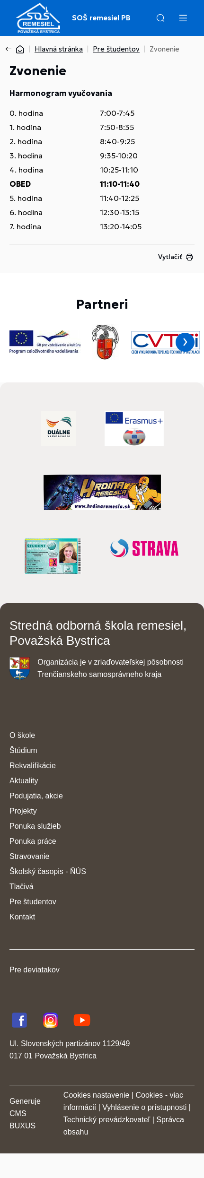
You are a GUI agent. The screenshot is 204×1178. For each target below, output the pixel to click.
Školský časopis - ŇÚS (47, 871)
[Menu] (183, 18)
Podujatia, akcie (36, 796)
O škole (22, 735)
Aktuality (23, 781)
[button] (160, 18)
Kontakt (22, 917)
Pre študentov (116, 48)
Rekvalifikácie (32, 766)
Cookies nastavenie (96, 1095)
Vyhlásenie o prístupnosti (144, 1107)
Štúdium (23, 750)
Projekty (23, 811)
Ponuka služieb (35, 826)
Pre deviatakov (34, 970)
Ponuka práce (32, 841)
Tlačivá (21, 887)
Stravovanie (29, 856)
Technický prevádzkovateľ (106, 1120)
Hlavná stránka (59, 48)
